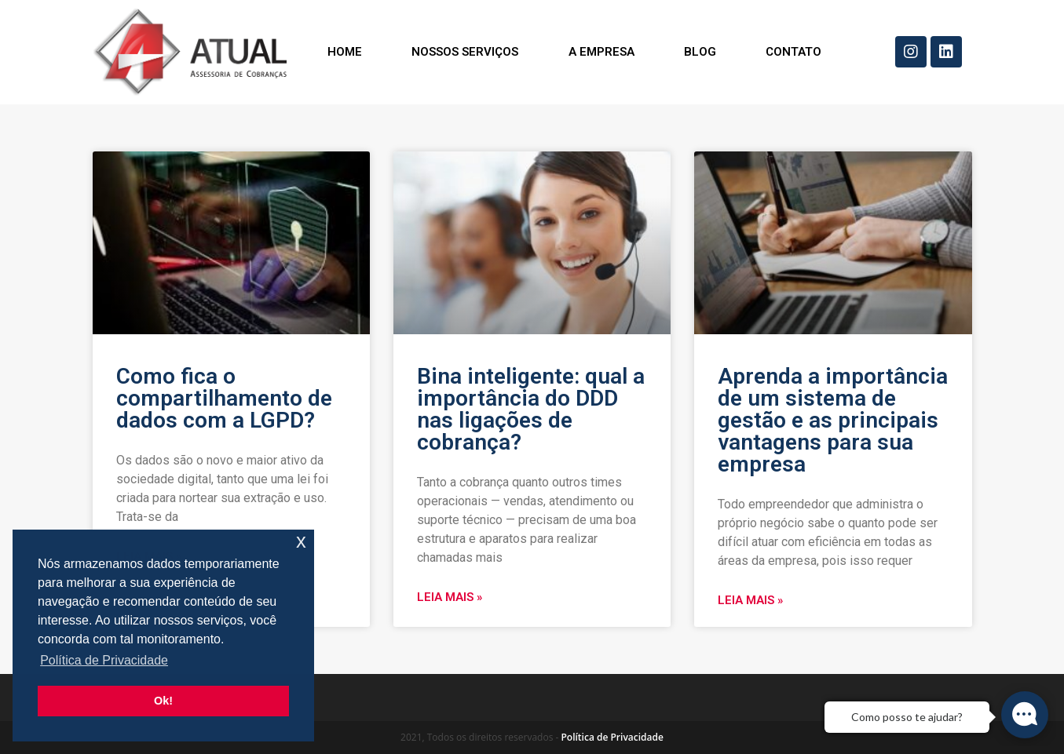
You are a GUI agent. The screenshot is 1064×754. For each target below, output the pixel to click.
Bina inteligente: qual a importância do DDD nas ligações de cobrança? (531, 409)
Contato (793, 52)
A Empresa (601, 52)
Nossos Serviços (464, 52)
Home (344, 52)
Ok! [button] (163, 700)
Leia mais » (449, 597)
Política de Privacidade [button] (104, 660)
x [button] (301, 541)
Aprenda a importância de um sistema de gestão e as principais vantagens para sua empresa (833, 420)
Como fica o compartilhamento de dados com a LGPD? (224, 398)
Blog (700, 52)
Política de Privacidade (612, 737)
